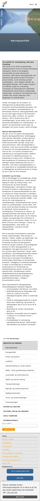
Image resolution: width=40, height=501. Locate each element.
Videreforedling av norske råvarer (18, 366)
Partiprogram (7, 446)
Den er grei (20, 497)
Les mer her (12, 492)
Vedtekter (5, 449)
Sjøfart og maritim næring (15, 379)
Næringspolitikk (11, 348)
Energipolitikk (11, 352)
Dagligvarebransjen (13, 393)
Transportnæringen (13, 384)
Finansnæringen (12, 402)
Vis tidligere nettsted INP (11, 460)
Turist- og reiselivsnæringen (16, 398)
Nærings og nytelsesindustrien (17, 388)
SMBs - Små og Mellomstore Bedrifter (20, 370)
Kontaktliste (6, 443)
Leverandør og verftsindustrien (17, 375)
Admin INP (6, 463)
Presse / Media (8, 439)
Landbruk (9, 361)
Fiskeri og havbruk (13, 357)
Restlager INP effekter (10, 456)
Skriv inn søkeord (6, 423)
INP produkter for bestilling (12, 453)
